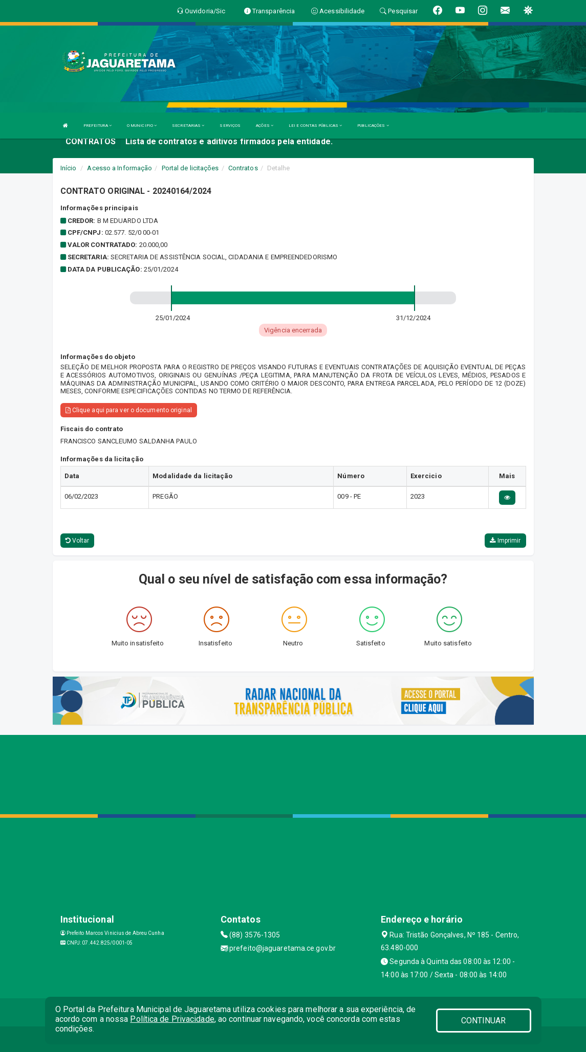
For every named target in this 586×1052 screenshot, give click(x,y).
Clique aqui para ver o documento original (129, 410)
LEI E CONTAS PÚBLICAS (315, 125)
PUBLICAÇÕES (372, 125)
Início (68, 168)
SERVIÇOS (230, 125)
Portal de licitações (190, 168)
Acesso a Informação (119, 168)
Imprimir (505, 540)
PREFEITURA (97, 125)
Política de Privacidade (172, 1019)
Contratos (243, 168)
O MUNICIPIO (142, 125)
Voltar (78, 540)
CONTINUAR (483, 1020)
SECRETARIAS (188, 125)
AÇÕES (264, 125)
